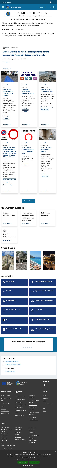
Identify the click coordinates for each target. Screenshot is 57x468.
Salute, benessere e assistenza (34, 413)
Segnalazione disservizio (18, 433)
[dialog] (28, 459)
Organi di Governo (5, 395)
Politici (2, 406)
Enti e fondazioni (5, 403)
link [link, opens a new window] (43, 459)
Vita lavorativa (18, 402)
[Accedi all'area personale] (51, 2)
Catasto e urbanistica (20, 410)
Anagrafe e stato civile (20, 397)
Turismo (17, 413)
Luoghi (44, 408)
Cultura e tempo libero (20, 399)
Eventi (44, 411)
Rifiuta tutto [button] (34, 462)
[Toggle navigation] (3, 7)
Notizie (44, 395)
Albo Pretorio (32, 432)
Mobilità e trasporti (19, 415)
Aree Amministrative (6, 398)
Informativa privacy (34, 435)
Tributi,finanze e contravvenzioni (33, 406)
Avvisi (7, 47)
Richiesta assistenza (20, 440)
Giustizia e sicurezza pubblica (34, 401)
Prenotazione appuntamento (18, 428)
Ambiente (31, 410)
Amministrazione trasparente (33, 429)
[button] (28, 465)
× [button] (55, 451)
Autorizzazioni (32, 417)
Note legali (31, 438)
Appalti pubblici (19, 407)
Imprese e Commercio (20, 405)
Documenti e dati (5, 414)
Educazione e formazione (32, 396)
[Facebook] (45, 7)
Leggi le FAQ (18, 437)
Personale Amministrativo (5, 410)
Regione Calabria (6, 2)
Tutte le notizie (28, 201)
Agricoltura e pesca (33, 420)
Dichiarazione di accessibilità (33, 442)
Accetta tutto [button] (22, 462)
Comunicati (45, 398)
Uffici (2, 401)
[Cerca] (54, 7)
